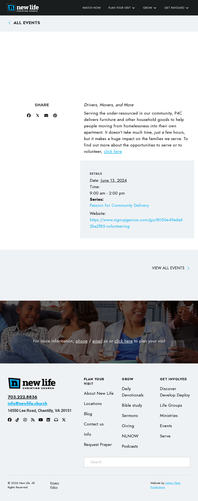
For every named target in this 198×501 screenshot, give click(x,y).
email (97, 341)
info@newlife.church (27, 403)
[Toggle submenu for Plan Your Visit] (132, 8)
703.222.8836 (22, 397)
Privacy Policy (54, 485)
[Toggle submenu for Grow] (154, 8)
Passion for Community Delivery (119, 205)
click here (113, 151)
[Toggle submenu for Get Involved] (186, 8)
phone (82, 341)
